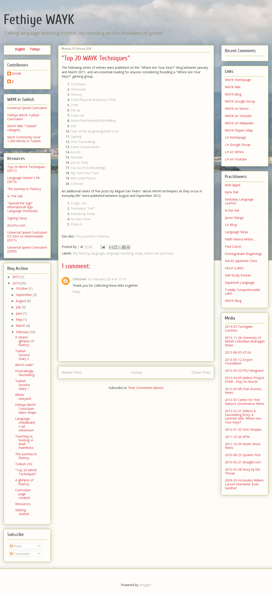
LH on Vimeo (234, 152)
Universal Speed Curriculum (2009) (27, 249)
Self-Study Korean (238, 275)
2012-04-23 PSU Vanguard (244, 370)
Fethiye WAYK (39, 20)
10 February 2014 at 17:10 (107, 279)
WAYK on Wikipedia (239, 123)
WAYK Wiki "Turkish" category (22, 128)
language (97, 253)
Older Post (201, 372)
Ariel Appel (232, 185)
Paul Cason (233, 246)
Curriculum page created (23, 494)
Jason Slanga (234, 217)
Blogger (145, 585)
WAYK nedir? (24, 365)
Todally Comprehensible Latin (242, 292)
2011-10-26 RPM (237, 437)
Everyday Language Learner (239, 201)
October (22, 288)
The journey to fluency (92, 236)
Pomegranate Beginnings (243, 254)
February (23, 332)
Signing (76, 136)
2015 (16, 277)
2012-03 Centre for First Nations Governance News (244, 402)
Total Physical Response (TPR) (93, 100)
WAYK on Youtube (238, 116)
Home (136, 372)
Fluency (76, 94)
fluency (84, 253)
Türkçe (35, 49)
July (19, 307)
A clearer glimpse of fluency (24, 341)
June (19, 313)
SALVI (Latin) (234, 268)
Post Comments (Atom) (145, 388)
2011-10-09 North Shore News (243, 446)
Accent (76, 152)
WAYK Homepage (238, 80)
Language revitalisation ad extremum (25, 424)
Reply (76, 291)
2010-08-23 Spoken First (243, 455)
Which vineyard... (24, 397)
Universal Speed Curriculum (27, 108)
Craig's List (79, 203)
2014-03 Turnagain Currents (239, 328)
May (19, 319)
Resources (23, 504)
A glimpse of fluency (24, 482)
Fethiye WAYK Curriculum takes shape (25, 409)
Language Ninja (236, 232)
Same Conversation (85, 147)
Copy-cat (77, 115)
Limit (74, 105)
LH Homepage (235, 137)
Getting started (22, 512)
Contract (77, 183)
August (21, 301)
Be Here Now (81, 219)
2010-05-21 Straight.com (243, 462)
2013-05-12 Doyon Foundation (239, 361)
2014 (16, 283)
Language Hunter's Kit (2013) (23, 180)
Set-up (75, 110)
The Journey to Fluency (24, 189)
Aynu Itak (231, 192)
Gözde (16, 74)
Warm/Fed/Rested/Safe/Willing (93, 120)
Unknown (79, 279)
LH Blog (231, 224)
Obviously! (78, 89)
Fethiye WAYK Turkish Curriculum (23, 117)
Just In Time (79, 162)
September (24, 295)
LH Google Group (237, 144)
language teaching (119, 253)
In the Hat (232, 210)
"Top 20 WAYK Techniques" (26, 472)
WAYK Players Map (239, 130)
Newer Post (72, 372)
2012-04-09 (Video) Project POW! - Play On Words (244, 380)
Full (73, 126)
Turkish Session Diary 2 (22, 355)
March (21, 325)
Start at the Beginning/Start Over (95, 131)
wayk (138, 253)
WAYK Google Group (240, 101)
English (20, 49)
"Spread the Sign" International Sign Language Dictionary (22, 207)
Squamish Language (240, 282)
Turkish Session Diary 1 (22, 385)
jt (13, 81)
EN (75, 253)
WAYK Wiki (232, 87)
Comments (20, 554)
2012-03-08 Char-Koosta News (243, 391)
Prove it (76, 224)
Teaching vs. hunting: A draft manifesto (24, 442)
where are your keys (159, 253)
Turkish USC (24, 464)
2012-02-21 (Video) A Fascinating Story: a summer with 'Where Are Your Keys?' (243, 416)
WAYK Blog (233, 94)
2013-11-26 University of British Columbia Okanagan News (245, 341)
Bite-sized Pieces (83, 178)
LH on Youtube (236, 159)
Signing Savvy (17, 218)
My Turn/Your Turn (85, 173)
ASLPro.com (16, 225)
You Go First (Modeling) (88, 168)
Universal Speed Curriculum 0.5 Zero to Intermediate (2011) (27, 236)
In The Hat (15, 196)
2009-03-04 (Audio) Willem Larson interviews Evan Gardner (244, 484)
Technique (78, 84)
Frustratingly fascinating (24, 373)
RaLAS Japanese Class (241, 261)
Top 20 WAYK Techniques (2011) (26, 169)
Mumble (77, 157)
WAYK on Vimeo (237, 108)
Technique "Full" (83, 208)
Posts (16, 546)
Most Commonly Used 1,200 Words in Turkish (24, 139)
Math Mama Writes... (240, 239)
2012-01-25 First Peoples (243, 429)
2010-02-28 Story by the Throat (242, 471)
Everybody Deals (83, 214)
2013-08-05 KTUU (238, 352)
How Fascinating (83, 141)
